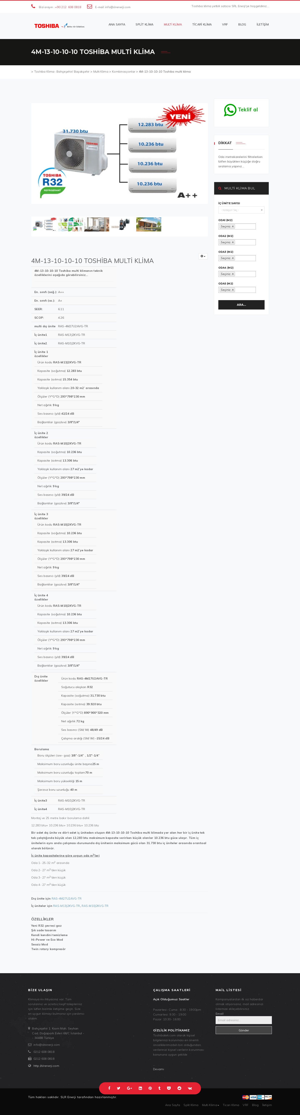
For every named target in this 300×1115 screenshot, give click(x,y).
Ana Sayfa (117, 24)
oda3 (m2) (226, 252)
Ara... (241, 305)
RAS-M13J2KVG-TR (66, 906)
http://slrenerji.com (46, 1066)
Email (220, 1014)
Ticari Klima (202, 24)
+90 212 (60, 7)
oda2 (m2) (226, 236)
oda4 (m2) (226, 268)
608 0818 (74, 7)
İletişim (263, 24)
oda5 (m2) (225, 283)
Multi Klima (173, 24)
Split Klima (144, 24)
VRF (225, 24)
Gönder (244, 1030)
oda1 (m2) (225, 220)
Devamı (158, 1069)
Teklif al (241, 108)
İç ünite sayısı (229, 203)
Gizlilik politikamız (171, 1030)
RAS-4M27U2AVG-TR (67, 898)
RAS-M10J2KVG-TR (95, 906)
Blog (242, 24)
